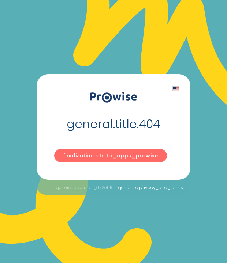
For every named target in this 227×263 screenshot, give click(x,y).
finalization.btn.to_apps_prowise (110, 155)
